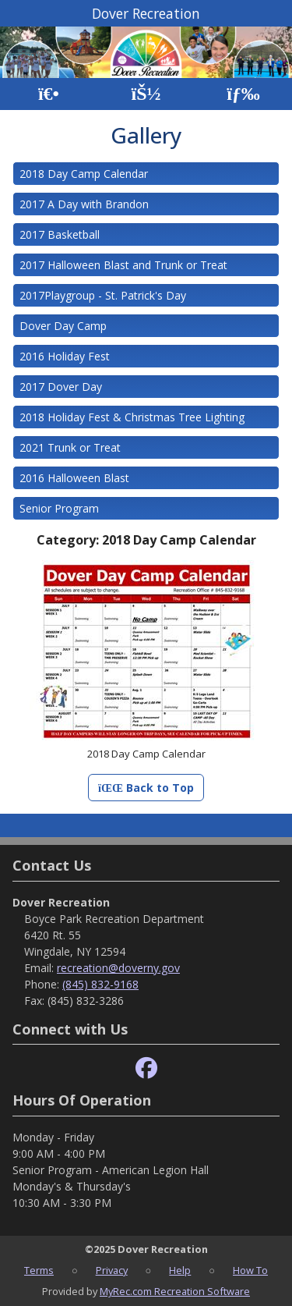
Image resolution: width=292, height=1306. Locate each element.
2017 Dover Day (60, 386)
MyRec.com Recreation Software (175, 1291)
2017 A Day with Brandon (84, 204)
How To (250, 1270)
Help (180, 1270)
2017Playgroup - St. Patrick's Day (102, 295)
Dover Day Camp (63, 325)
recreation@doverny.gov (118, 967)
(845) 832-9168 (100, 984)
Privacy (112, 1270)
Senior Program (59, 508)
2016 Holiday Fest (64, 356)
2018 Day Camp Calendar (83, 173)
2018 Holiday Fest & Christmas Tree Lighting (132, 417)
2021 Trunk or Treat (70, 447)
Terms (39, 1270)
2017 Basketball (59, 234)
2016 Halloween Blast (74, 477)
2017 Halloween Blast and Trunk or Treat (123, 264)
